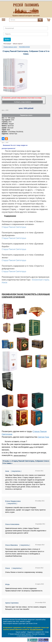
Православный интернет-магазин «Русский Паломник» (27, 634)
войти (31, 447)
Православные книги (10, 47)
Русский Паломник (36, 629)
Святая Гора (43, 437)
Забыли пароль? (18, 43)
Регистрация (7, 43)
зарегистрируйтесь (20, 455)
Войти (7, 39)
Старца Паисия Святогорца (14, 227)
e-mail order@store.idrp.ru (25, 636)
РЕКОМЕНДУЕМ (24, 47)
